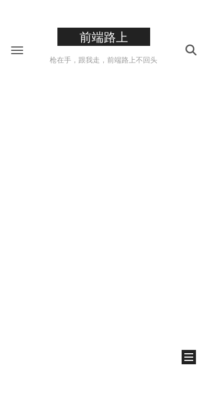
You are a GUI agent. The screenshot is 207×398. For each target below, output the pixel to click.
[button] (17, 50)
